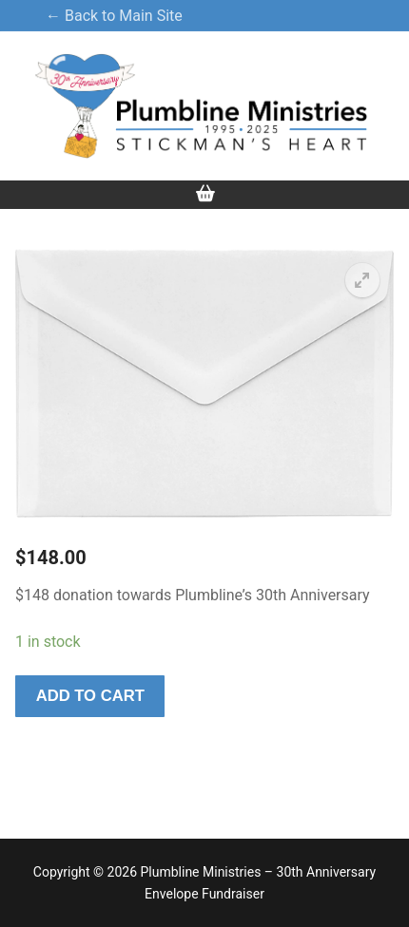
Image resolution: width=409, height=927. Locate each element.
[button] (362, 280)
